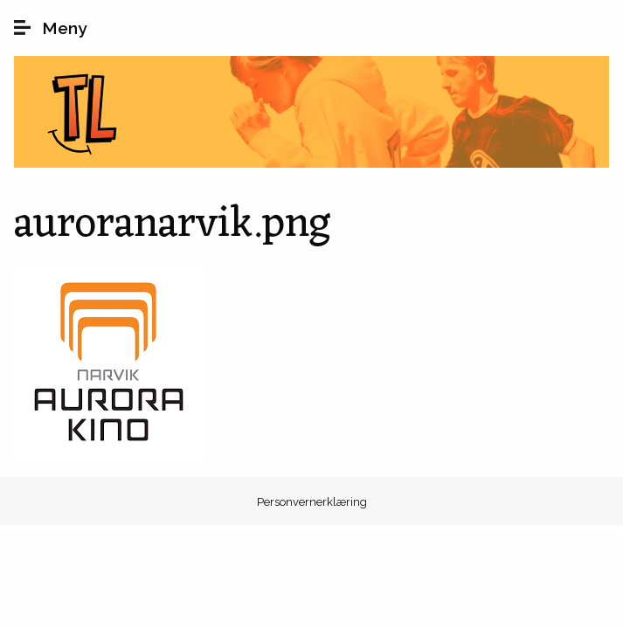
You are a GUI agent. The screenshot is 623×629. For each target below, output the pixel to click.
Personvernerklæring (312, 501)
